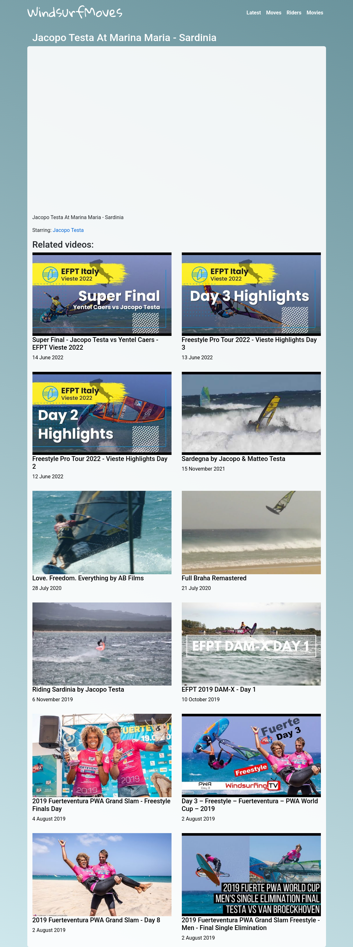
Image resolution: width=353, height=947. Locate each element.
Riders (294, 13)
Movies (314, 13)
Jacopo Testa (68, 230)
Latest (253, 13)
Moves (273, 13)
